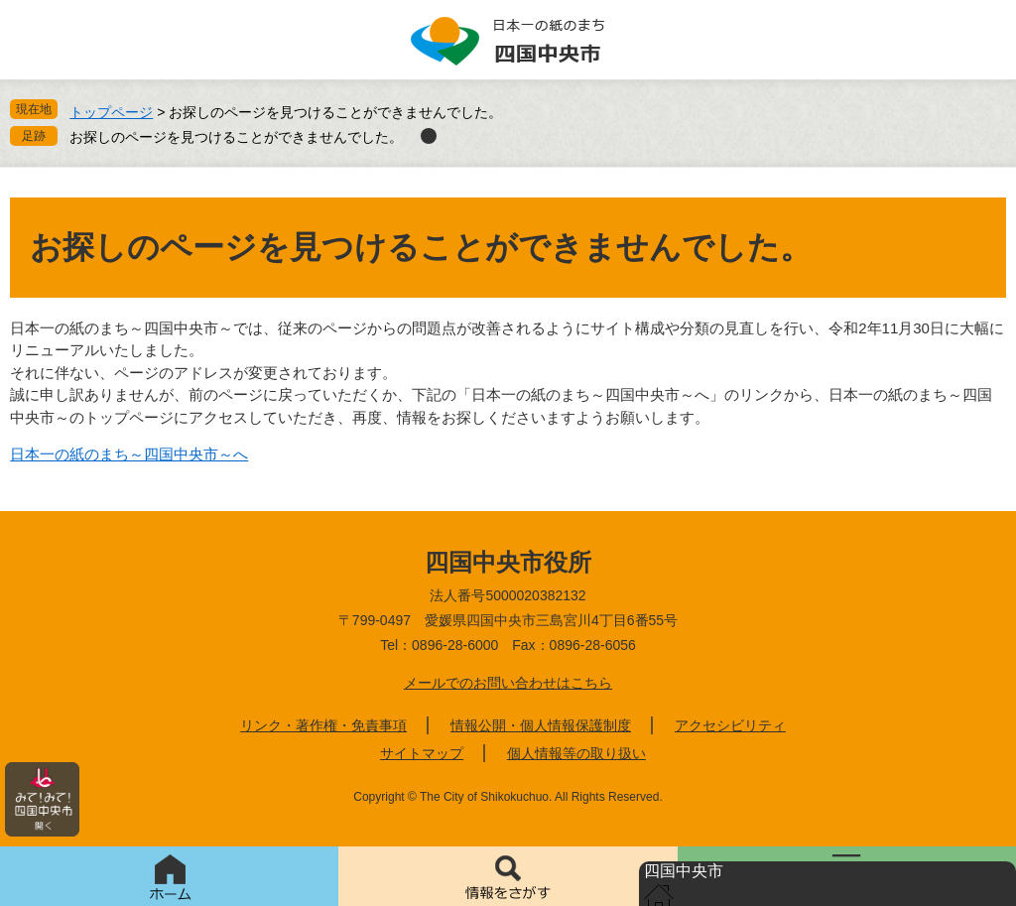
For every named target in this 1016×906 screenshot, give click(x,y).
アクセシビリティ (730, 725)
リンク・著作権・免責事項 (323, 725)
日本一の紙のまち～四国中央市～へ (129, 454)
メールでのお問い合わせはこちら (508, 683)
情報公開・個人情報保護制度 (540, 725)
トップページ (111, 112)
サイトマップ (421, 753)
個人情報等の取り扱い (576, 753)
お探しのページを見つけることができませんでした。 (236, 137)
